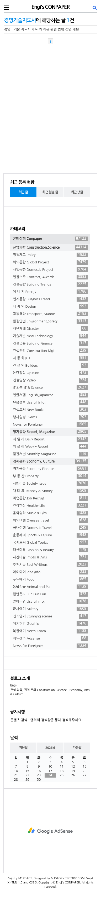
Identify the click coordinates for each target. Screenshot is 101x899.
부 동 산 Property (50, 476)
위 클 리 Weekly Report (50, 446)
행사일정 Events (50, 417)
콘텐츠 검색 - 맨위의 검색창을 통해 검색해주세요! (46, 720)
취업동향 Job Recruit (50, 498)
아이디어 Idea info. (50, 572)
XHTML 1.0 (15, 882)
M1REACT (25, 878)
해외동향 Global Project (50, 262)
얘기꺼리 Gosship (50, 623)
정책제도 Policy (50, 255)
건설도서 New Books (50, 409)
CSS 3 (33, 882)
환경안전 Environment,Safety (50, 321)
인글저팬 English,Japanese (50, 395)
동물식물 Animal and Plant (50, 586)
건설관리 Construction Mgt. (50, 350)
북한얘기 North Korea (50, 631)
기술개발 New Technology (50, 336)
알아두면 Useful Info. (50, 601)
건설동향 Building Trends (50, 284)
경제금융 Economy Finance (50, 468)
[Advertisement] (50, 831)
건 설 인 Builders (50, 365)
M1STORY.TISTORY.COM (67, 878)
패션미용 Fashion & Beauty (50, 550)
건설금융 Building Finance (50, 343)
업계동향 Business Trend (50, 299)
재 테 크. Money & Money (50, 491)
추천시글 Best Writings (50, 564)
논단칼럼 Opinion (50, 373)
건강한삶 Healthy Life (50, 505)
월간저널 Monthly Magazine (50, 454)
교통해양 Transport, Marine (50, 314)
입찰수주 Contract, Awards (50, 277)
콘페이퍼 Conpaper (50, 239)
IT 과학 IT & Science (50, 387)
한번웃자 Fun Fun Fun (50, 594)
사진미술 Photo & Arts (50, 557)
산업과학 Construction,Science (50, 247)
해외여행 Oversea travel (50, 520)
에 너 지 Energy (50, 291)
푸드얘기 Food (50, 579)
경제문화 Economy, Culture (50, 461)
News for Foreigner (50, 424)
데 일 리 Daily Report (50, 439)
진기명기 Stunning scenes (50, 616)
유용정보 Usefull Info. (50, 402)
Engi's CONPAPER (50, 7)
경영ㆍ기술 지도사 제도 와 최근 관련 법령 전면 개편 (41, 29)
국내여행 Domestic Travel (50, 527)
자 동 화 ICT (50, 358)
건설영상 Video (50, 380)
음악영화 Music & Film (50, 513)
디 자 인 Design (50, 306)
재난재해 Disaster (50, 328)
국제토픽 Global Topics (50, 542)
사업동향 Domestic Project (50, 269)
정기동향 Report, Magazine (50, 432)
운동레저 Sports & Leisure (50, 535)
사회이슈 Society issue (50, 483)
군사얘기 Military (50, 609)
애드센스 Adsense (50, 638)
